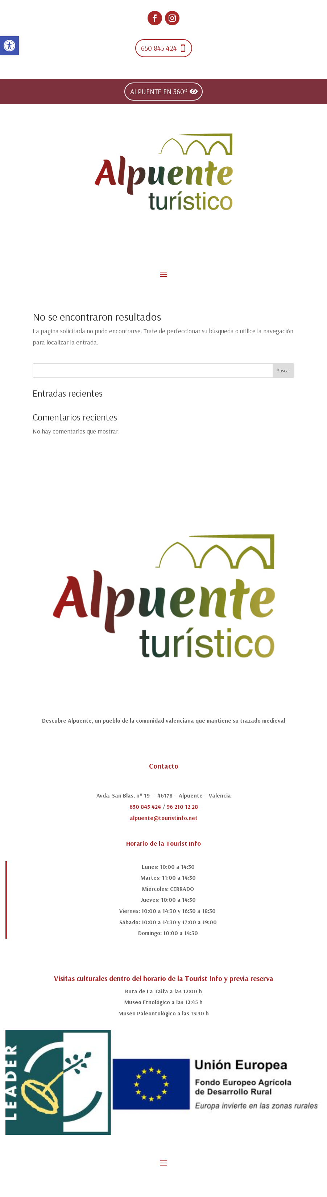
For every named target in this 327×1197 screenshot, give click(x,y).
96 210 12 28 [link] (182, 806)
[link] (9, 45)
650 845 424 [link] (159, 47)
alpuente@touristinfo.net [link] (164, 817)
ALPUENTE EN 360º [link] (158, 91)
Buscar (283, 370)
